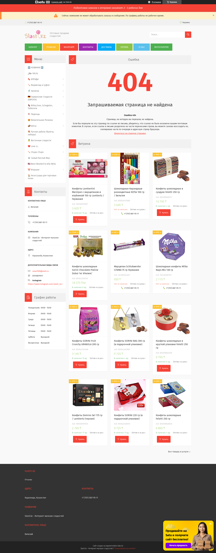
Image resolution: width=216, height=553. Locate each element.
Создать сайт (56, 2)
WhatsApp (69, 47)
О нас (142, 47)
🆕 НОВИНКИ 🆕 (35, 67)
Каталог (33, 47)
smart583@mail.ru (40, 271)
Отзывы (28, 479)
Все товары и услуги (178, 451)
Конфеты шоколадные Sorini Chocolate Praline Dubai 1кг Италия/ (85, 270)
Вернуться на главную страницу (130, 133)
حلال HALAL (33, 73)
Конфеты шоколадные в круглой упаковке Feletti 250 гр (172, 344)
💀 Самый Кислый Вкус (39, 158)
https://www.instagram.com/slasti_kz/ (45, 284)
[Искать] (188, 34)
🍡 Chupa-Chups (36, 152)
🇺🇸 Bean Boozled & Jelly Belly (42, 164)
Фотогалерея (161, 47)
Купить (81, 219)
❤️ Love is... (33, 146)
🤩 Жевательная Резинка (40, 120)
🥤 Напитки (33, 91)
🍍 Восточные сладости (39, 140)
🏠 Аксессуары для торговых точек (42, 177)
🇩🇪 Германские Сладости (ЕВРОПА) (40, 98)
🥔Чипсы (32, 126)
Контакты (88, 47)
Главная (51, 47)
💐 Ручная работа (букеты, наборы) (41, 133)
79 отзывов (156, 2)
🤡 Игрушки (33, 169)
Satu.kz (120, 546)
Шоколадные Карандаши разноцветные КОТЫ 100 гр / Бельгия (129, 192)
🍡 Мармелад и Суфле (39, 85)
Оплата (124, 47)
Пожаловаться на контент (124, 548)
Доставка (106, 47)
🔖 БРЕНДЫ (33, 79)
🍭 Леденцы (34, 114)
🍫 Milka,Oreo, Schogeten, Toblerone (40, 107)
